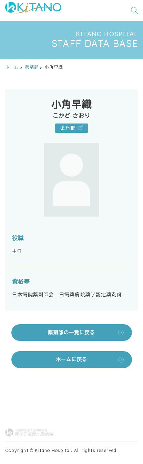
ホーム (12, 67)
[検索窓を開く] (134, 10)
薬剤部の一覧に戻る (71, 332)
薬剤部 (32, 67)
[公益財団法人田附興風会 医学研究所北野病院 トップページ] (33, 10)
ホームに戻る (71, 359)
